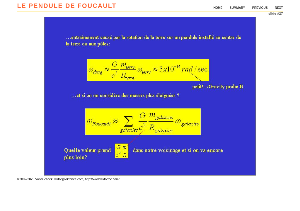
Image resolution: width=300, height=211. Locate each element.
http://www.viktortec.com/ (102, 179)
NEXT (279, 7)
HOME (218, 7)
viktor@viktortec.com (68, 179)
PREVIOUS (260, 7)
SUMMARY (237, 7)
